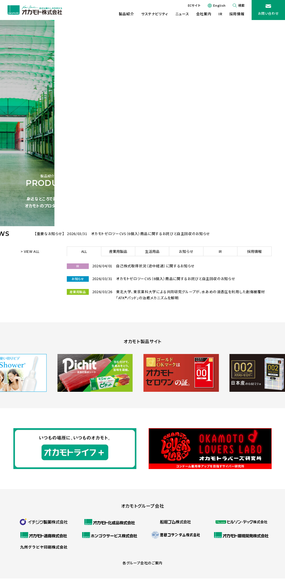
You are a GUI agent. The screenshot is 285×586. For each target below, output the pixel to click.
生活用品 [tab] (152, 251)
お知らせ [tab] (186, 251)
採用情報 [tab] (254, 251)
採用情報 (237, 13)
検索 (241, 5)
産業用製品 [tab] (118, 251)
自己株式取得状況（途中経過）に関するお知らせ (155, 265)
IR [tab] (220, 251)
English (219, 5)
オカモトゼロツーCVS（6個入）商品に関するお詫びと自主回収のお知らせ (150, 233)
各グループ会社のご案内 (142, 562)
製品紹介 (126, 13)
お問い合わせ (268, 13)
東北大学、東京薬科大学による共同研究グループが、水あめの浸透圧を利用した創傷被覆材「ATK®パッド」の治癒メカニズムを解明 (190, 294)
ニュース (182, 13)
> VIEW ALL (30, 251)
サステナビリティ (154, 13)
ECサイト (194, 5)
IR (220, 13)
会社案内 (204, 13)
